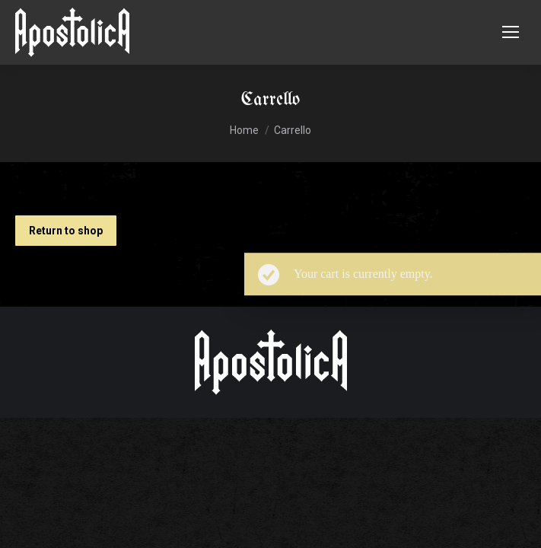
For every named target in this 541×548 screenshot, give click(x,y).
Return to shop (66, 231)
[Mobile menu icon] (510, 32)
